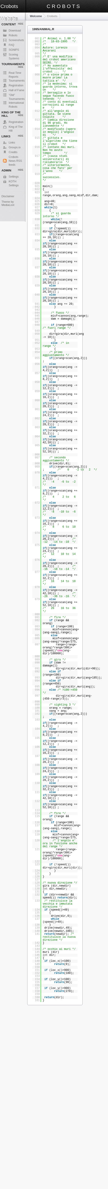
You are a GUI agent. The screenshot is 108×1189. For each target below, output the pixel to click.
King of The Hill (16, 127)
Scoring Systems (14, 55)
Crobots (52, 16)
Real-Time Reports (15, 73)
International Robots (16, 103)
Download (15, 30)
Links (12, 142)
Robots (13, 35)
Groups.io (15, 147)
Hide (20, 24)
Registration (16, 85)
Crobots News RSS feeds (15, 157)
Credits (13, 152)
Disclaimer (8, 196)
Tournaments (16, 80)
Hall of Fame (16, 90)
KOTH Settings (14, 182)
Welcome (36, 16)
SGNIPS (14, 49)
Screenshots (16, 40)
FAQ (11, 45)
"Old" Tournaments (16, 95)
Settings (14, 176)
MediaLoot (8, 205)
